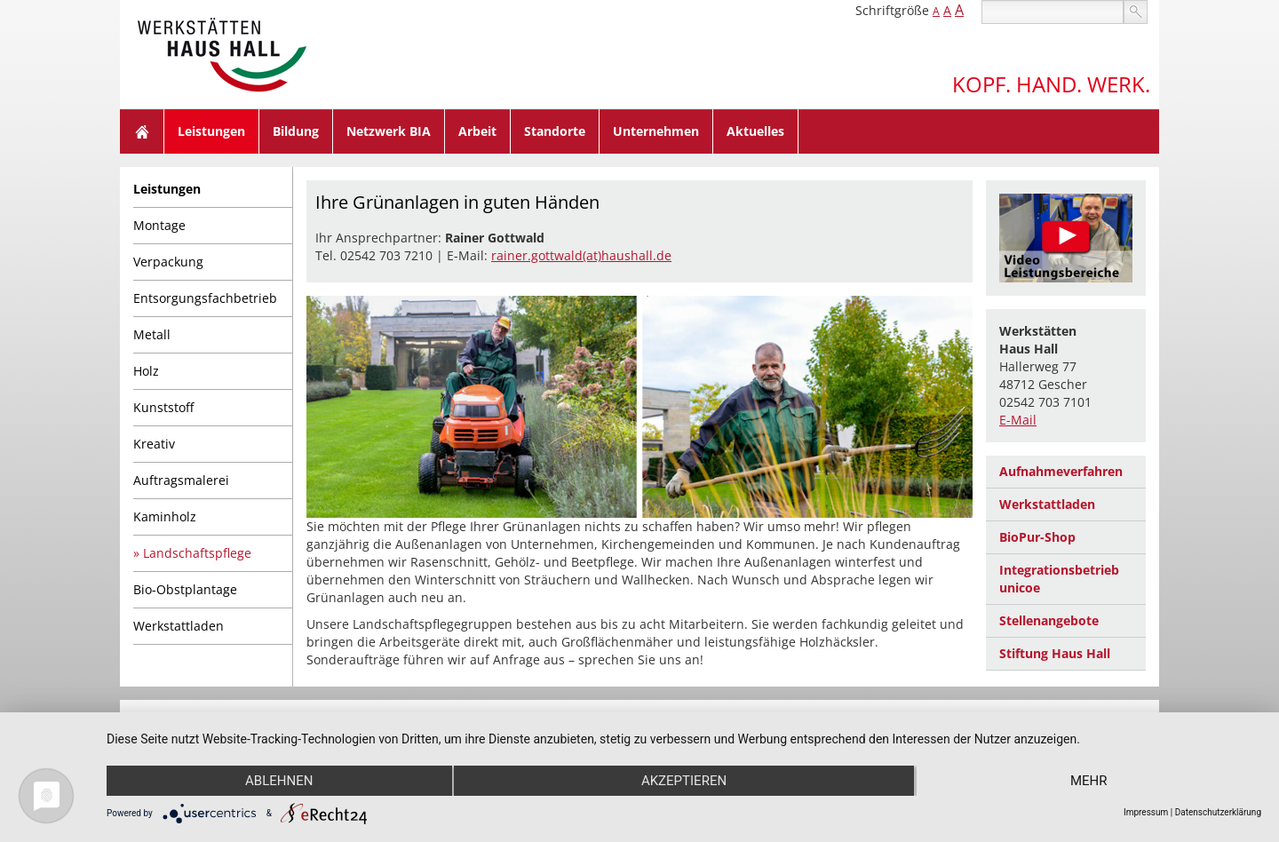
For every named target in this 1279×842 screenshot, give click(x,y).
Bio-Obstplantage (185, 589)
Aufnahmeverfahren (1061, 471)
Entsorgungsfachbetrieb (205, 298)
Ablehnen (279, 781)
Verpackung (168, 261)
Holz (146, 370)
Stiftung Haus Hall (1054, 653)
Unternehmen (656, 131)
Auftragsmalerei (181, 480)
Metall (152, 334)
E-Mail (1018, 419)
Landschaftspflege (197, 552)
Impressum (1146, 812)
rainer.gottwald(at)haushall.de (581, 255)
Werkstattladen (178, 625)
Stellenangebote (1049, 620)
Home (142, 131)
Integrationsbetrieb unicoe (1059, 578)
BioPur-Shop (1037, 536)
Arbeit (477, 131)
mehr (1089, 781)
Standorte (554, 131)
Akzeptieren (684, 781)
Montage (159, 225)
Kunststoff (163, 407)
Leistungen (211, 131)
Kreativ (154, 443)
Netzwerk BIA (388, 131)
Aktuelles (755, 131)
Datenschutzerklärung (1218, 812)
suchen (1136, 12)
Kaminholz (164, 516)
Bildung (296, 131)
